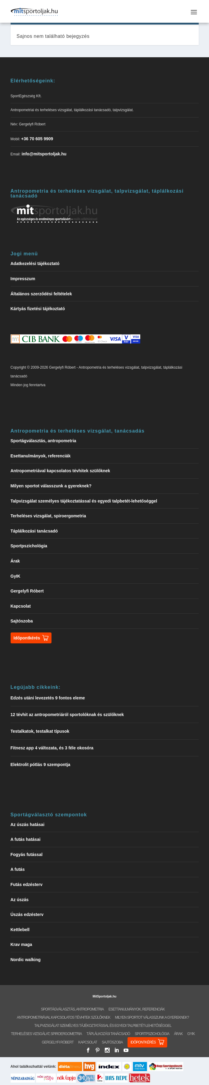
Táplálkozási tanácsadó (34, 531)
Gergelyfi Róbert (27, 591)
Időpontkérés (27, 637)
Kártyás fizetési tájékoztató (38, 308)
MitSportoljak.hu (104, 996)
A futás (18, 869)
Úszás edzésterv (27, 914)
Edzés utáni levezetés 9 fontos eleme (48, 697)
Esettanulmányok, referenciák (41, 455)
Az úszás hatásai (28, 824)
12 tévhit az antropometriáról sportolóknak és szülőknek (67, 714)
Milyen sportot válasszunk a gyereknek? (51, 485)
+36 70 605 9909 (37, 138)
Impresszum (23, 278)
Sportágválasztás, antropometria (43, 440)
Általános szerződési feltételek (41, 293)
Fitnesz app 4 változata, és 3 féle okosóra (52, 747)
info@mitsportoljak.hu (44, 153)
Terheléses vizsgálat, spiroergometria (48, 515)
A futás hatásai (26, 839)
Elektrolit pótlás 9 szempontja (41, 764)
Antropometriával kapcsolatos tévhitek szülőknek (60, 470)
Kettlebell (20, 929)
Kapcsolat (21, 606)
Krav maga (21, 944)
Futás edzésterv (27, 884)
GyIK (16, 576)
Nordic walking (26, 959)
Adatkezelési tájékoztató (35, 263)
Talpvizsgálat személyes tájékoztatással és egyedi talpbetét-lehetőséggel (84, 501)
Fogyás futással (27, 854)
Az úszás (20, 899)
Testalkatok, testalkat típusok (40, 731)
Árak (15, 561)
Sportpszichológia (29, 545)
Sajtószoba (22, 621)
